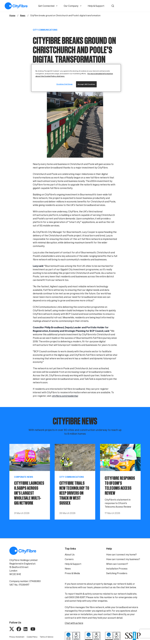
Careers (69, 559)
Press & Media (72, 573)
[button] (113, 5)
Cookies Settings (64, 84)
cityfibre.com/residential (65, 396)
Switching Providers (116, 573)
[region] (76, 78)
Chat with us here (74, 623)
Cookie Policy (32, 637)
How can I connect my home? (121, 554)
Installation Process (116, 568)
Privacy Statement (16, 637)
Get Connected (48, 6)
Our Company (73, 6)
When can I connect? (117, 564)
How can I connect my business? (123, 559)
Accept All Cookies (86, 84)
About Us (70, 554)
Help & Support (96, 6)
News (68, 568)
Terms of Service (46, 637)
